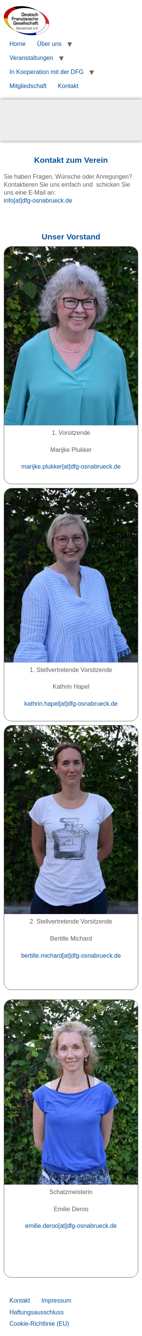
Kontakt (68, 86)
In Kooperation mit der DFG (46, 72)
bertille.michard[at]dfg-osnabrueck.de (71, 955)
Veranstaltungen (31, 58)
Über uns (49, 44)
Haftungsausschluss (36, 1312)
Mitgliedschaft (28, 86)
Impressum (56, 1300)
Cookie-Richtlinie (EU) (39, 1323)
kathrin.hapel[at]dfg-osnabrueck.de (70, 703)
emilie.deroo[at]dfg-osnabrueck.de (71, 1226)
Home (17, 44)
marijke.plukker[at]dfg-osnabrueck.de (70, 466)
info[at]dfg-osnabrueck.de (38, 200)
